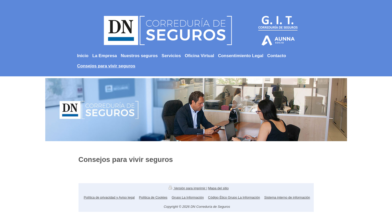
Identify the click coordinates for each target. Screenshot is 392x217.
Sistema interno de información (287, 197)
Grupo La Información (188, 197)
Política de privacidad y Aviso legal (109, 197)
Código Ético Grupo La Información (234, 197)
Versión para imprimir (187, 188)
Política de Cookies (153, 197)
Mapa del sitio (218, 188)
